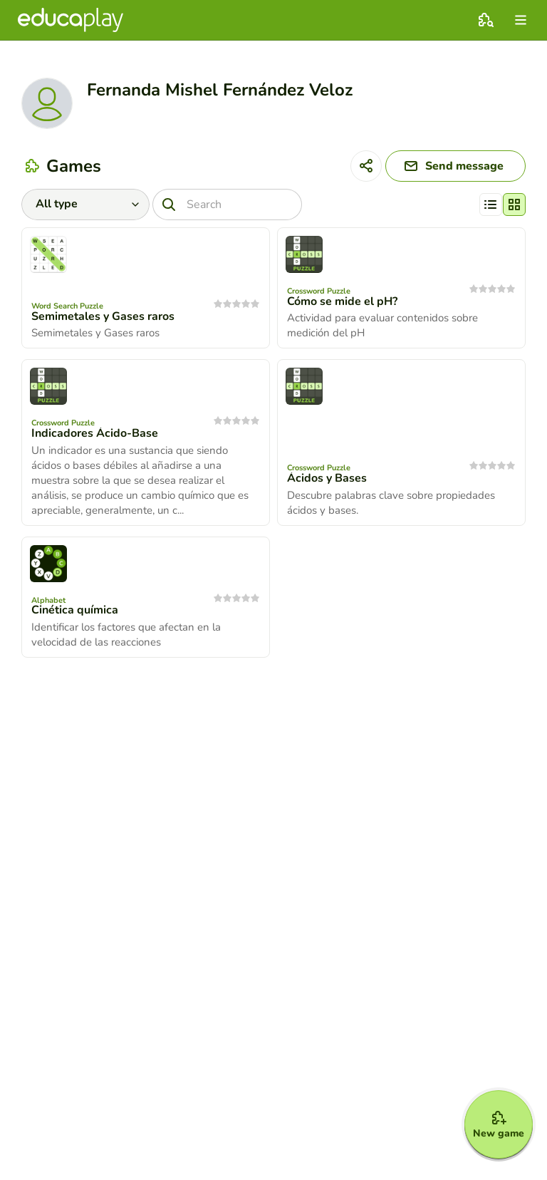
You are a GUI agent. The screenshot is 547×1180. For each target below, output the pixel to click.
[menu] (520, 20)
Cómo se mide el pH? (342, 301)
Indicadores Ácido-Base (94, 433)
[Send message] (455, 166)
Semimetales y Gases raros (102, 316)
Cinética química (74, 610)
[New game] (498, 1124)
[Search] (227, 204)
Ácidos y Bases (327, 478)
